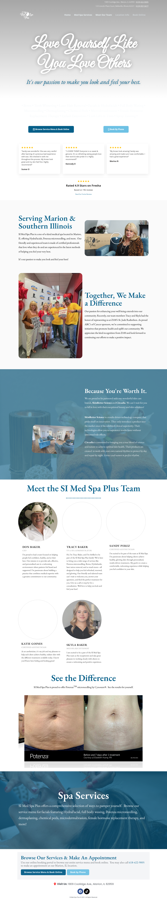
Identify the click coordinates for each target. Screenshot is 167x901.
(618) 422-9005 (142, 2)
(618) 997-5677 (142, 6)
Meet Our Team (104, 14)
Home (67, 14)
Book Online (139, 14)
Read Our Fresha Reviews (83, 194)
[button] (116, 238)
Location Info (122, 14)
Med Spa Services (83, 14)
